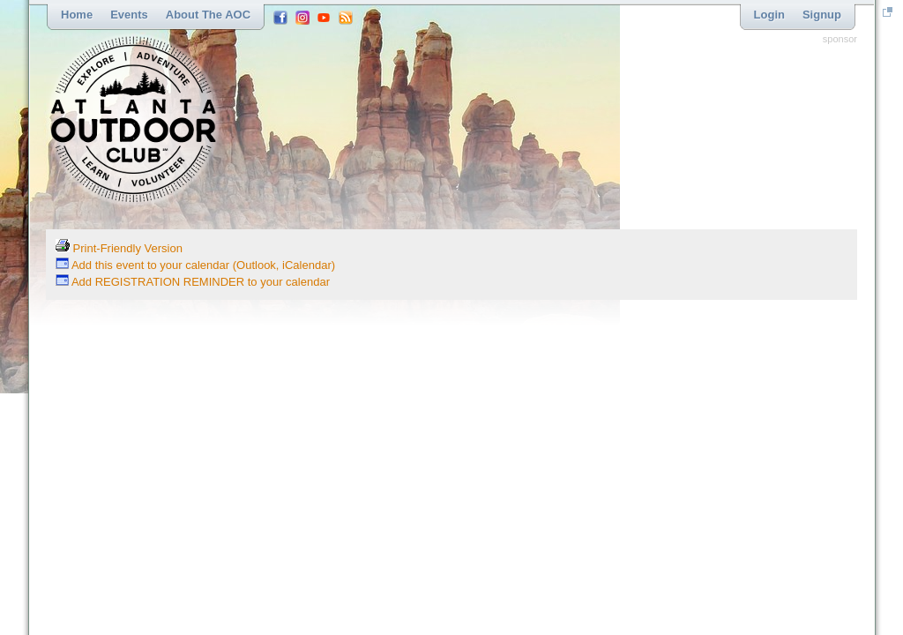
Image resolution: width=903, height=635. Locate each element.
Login (769, 14)
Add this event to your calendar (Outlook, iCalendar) (195, 265)
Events (129, 14)
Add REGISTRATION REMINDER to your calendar (193, 281)
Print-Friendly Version (119, 248)
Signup (821, 14)
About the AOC (208, 14)
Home (77, 14)
